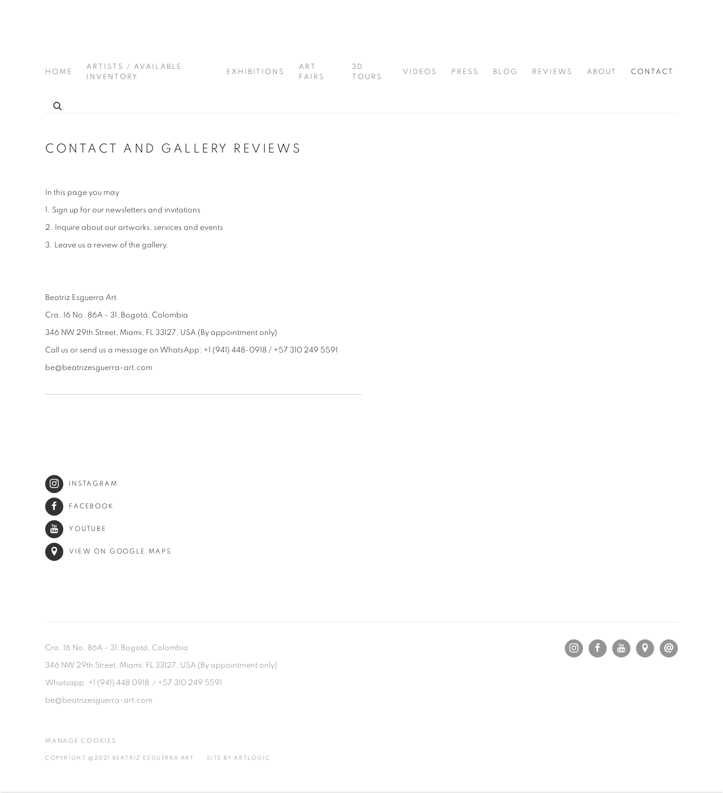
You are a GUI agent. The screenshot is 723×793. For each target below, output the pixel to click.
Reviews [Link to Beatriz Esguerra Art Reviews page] (552, 72)
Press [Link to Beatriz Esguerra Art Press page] (465, 72)
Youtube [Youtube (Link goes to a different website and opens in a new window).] (76, 529)
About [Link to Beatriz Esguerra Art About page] (602, 72)
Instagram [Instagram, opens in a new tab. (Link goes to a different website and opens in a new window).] (574, 648)
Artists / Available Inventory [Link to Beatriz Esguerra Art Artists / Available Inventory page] (134, 72)
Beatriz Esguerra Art (79, 32)
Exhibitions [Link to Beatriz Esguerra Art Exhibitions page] (256, 72)
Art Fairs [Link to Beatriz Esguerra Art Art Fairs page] (312, 72)
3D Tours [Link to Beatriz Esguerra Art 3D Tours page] (367, 72)
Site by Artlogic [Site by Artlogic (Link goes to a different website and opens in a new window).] (239, 758)
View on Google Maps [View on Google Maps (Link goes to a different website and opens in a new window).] (108, 551)
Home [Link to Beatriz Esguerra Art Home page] (58, 72)
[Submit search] (58, 104)
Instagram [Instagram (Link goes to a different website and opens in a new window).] (81, 484)
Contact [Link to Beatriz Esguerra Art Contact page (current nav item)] (652, 72)
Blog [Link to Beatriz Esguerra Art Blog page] (505, 72)
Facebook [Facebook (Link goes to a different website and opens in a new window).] (79, 506)
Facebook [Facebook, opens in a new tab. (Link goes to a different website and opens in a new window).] (598, 648)
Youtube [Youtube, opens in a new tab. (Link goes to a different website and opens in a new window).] (621, 648)
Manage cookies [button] (80, 741)
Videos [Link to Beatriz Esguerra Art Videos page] (420, 72)
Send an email (669, 648)
